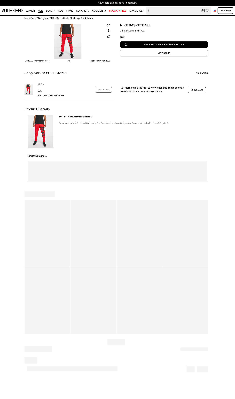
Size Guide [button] (202, 73)
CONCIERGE (135, 11)
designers (82, 11)
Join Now (225, 10)
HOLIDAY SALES (117, 11)
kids (60, 11)
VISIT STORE (103, 90)
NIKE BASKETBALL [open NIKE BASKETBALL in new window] (135, 25)
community (99, 11)
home (69, 11)
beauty (50, 11)
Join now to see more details (51, 96)
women (30, 11)
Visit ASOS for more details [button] (37, 61)
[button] (67, 41)
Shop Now (131, 3)
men (40, 11)
